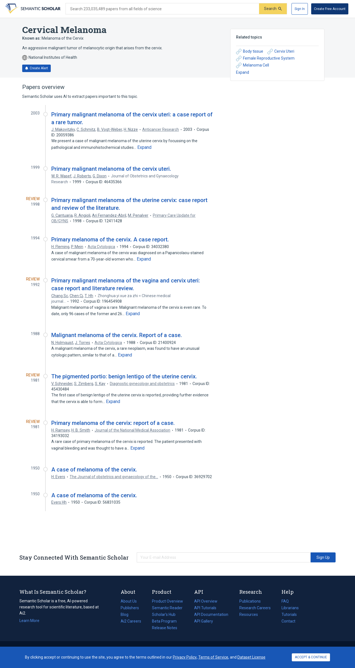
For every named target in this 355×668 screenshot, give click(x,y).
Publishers (130, 608)
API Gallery (203, 621)
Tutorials (289, 614)
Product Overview (167, 601)
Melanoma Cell (252, 65)
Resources (248, 614)
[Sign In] (299, 9)
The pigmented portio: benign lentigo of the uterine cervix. (124, 376)
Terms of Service (213, 657)
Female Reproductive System (265, 58)
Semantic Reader (167, 608)
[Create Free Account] (329, 8)
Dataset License (251, 657)
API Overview (205, 601)
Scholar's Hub (164, 614)
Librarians (290, 608)
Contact (288, 621)
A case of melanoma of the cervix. (94, 469)
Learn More (29, 620)
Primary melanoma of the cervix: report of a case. (113, 423)
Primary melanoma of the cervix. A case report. (110, 239)
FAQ (285, 601)
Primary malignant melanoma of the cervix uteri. (111, 168)
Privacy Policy (185, 657)
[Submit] (273, 8)
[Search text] (162, 9)
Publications (250, 601)
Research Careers (255, 608)
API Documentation (211, 614)
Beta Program (164, 621)
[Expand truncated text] (144, 147)
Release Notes (164, 628)
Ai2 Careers (131, 621)
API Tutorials (205, 608)
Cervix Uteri (280, 51)
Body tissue (249, 51)
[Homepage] (32, 9)
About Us (129, 601)
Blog (127, 614)
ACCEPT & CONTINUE (311, 657)
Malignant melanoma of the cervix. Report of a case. (116, 335)
